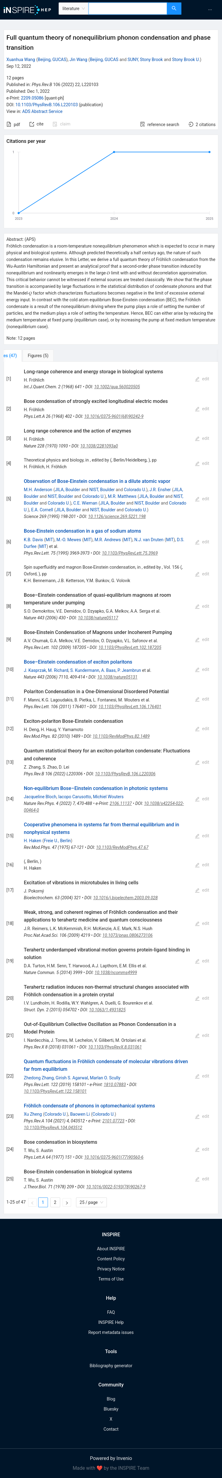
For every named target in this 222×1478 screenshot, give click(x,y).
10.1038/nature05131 (117, 677)
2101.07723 (113, 1120)
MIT (49, 539)
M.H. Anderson (38, 489)
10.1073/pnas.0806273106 (127, 935)
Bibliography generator (110, 1365)
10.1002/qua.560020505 (117, 386)
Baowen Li (80, 1114)
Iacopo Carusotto (74, 796)
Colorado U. (135, 489)
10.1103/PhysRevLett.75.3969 (130, 553)
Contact (111, 1429)
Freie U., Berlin (57, 840)
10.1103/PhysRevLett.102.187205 (129, 647)
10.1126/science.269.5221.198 (117, 516)
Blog (111, 1398)
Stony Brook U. (186, 59)
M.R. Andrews (107, 539)
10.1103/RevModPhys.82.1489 (121, 736)
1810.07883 (115, 1084)
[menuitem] (210, 10)
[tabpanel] (111, 788)
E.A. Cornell (42, 509)
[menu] (202, 10)
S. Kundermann (84, 670)
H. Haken (32, 840)
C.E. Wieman (85, 503)
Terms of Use (111, 1279)
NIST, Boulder (102, 489)
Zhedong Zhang (39, 1077)
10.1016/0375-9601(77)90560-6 (114, 1157)
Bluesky (111, 1409)
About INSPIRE (111, 1248)
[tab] (24, 355)
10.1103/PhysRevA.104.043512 (53, 1127)
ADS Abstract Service (42, 111)
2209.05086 (32, 98)
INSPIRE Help (111, 1322)
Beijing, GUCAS (52, 59)
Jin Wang (78, 59)
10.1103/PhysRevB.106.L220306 (125, 773)
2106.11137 (121, 803)
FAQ (111, 1312)
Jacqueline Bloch (40, 796)
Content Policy (111, 1258)
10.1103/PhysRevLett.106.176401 (129, 706)
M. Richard (58, 670)
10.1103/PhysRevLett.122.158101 (55, 1091)
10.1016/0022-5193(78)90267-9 (115, 1186)
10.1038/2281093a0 (99, 446)
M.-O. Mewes (68, 539)
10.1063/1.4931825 (107, 1009)
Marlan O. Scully (105, 1077)
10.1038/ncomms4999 (116, 972)
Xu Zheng (33, 1114)
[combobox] (128, 8)
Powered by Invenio (111, 1458)
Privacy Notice (111, 1268)
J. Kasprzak (35, 670)
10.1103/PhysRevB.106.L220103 (47, 104)
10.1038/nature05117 (98, 617)
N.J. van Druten (148, 539)
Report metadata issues (110, 1332)
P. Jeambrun (129, 670)
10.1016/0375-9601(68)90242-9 (114, 416)
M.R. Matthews (122, 496)
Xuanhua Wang (20, 59)
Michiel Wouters (108, 796)
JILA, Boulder (67, 489)
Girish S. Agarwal (72, 1077)
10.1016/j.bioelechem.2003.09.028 (125, 897)
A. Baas (108, 670)
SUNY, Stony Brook (145, 59)
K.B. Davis (33, 539)
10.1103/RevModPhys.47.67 (122, 847)
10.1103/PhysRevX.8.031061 (115, 1047)
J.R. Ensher (160, 489)
